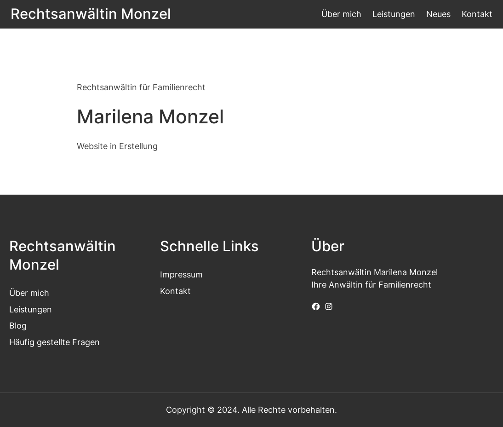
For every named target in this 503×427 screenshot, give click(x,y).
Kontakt (175, 291)
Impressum (181, 274)
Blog (18, 325)
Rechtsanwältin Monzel (91, 13)
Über (18, 293)
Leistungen (30, 309)
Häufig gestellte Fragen (54, 342)
